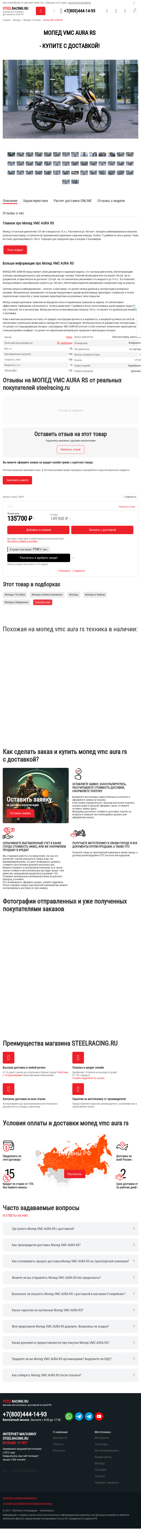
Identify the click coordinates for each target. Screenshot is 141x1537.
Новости (58, 1444)
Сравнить (78, 571)
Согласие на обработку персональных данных (27, 1503)
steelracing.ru (47, 1510)
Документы (60, 1437)
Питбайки (101, 1469)
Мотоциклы (102, 1437)
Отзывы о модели (111, 200)
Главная (6, 20)
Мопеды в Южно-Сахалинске (47, 594)
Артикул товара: (10, 497)
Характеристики (35, 200)
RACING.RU (15, 8)
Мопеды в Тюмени (95, 594)
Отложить (63, 571)
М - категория (64, 343)
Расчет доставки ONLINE (73, 200)
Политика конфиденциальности (20, 1497)
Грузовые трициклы (107, 1482)
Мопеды (17, 20)
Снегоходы (101, 1444)
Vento (69, 337)
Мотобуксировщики (107, 1450)
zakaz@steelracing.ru (79, 3)
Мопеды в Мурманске (16, 602)
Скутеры (100, 1476)
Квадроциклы (103, 1457)
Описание (10, 200)
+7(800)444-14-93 (52, 3)
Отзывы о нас (13, 213)
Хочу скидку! (15, 250)
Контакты (59, 1450)
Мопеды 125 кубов (32, 20)
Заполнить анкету (17, 480)
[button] (129, 497)
